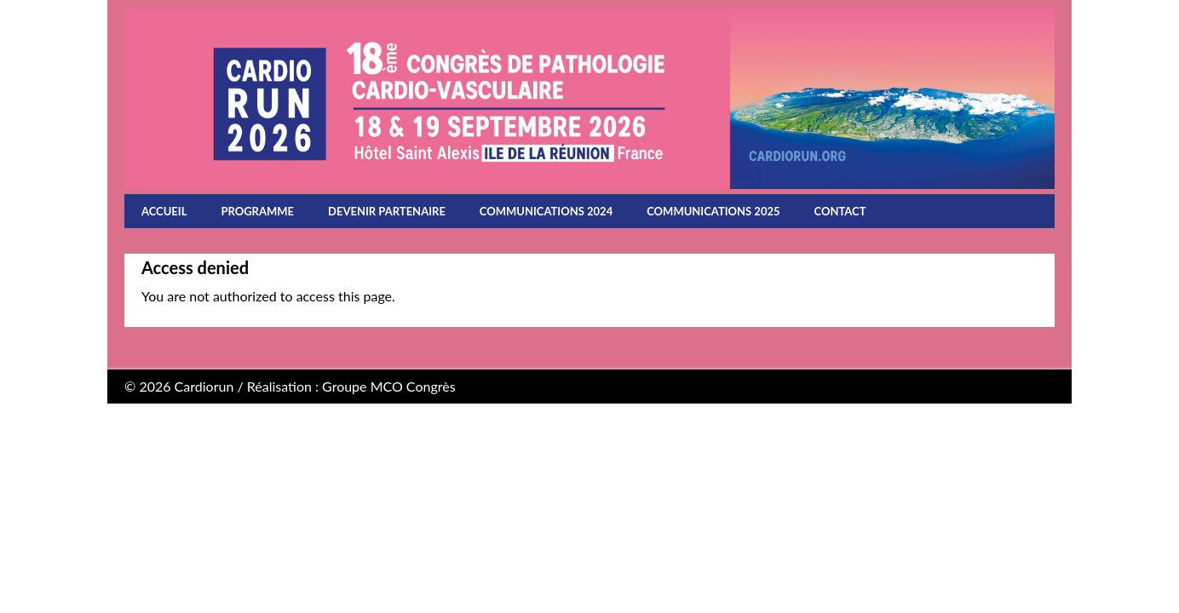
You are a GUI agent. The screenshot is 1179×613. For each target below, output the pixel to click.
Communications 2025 (713, 211)
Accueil (164, 211)
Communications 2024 (546, 211)
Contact (840, 211)
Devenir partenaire (387, 211)
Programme (257, 211)
